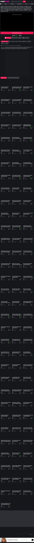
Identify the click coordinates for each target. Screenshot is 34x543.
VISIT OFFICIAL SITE (17, 33)
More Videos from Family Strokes (13, 77)
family (3, 43)
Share (21, 37)
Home (0, 3)
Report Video (15, 37)
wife (19, 41)
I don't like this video (14, 35)
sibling (7, 43)
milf (16, 41)
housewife (23, 41)
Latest (6, 3)
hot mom (29, 41)
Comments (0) (26, 37)
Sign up (28, 1)
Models (32, 3)
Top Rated (12, 3)
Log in (32, 1)
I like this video (12, 35)
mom (13, 41)
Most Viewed (19, 3)
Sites (26, 3)
